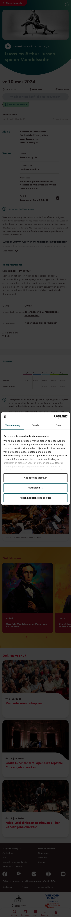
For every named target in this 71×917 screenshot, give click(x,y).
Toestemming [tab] (12, 425)
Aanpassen (36, 487)
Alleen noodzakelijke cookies (35, 497)
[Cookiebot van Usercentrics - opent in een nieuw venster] (54, 417)
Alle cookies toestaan (35, 477)
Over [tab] (58, 425)
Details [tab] (35, 425)
